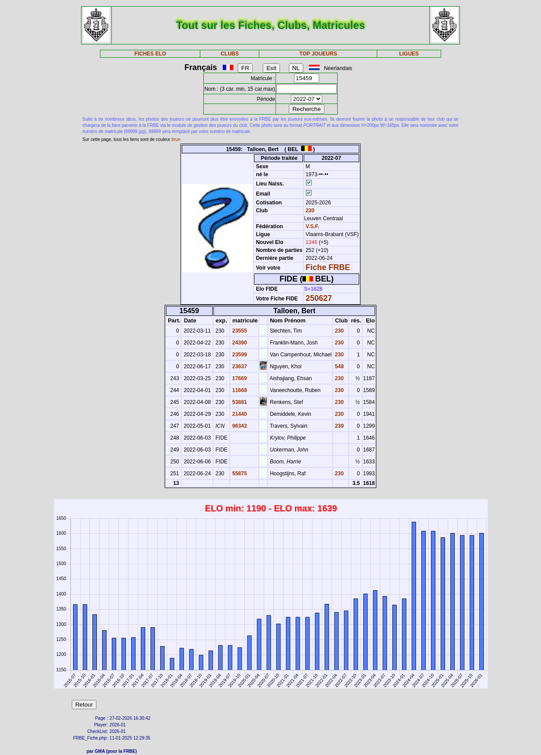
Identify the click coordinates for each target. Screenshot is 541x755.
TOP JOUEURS (318, 54)
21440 (239, 414)
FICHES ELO (150, 54)
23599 (239, 355)
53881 (239, 402)
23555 (239, 331)
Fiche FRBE (327, 267)
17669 (239, 378)
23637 (239, 366)
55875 (239, 473)
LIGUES (409, 54)
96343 (239, 426)
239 (338, 426)
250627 (318, 298)
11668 (239, 390)
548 (338, 366)
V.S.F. (312, 226)
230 (309, 210)
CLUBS (230, 54)
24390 (239, 343)
